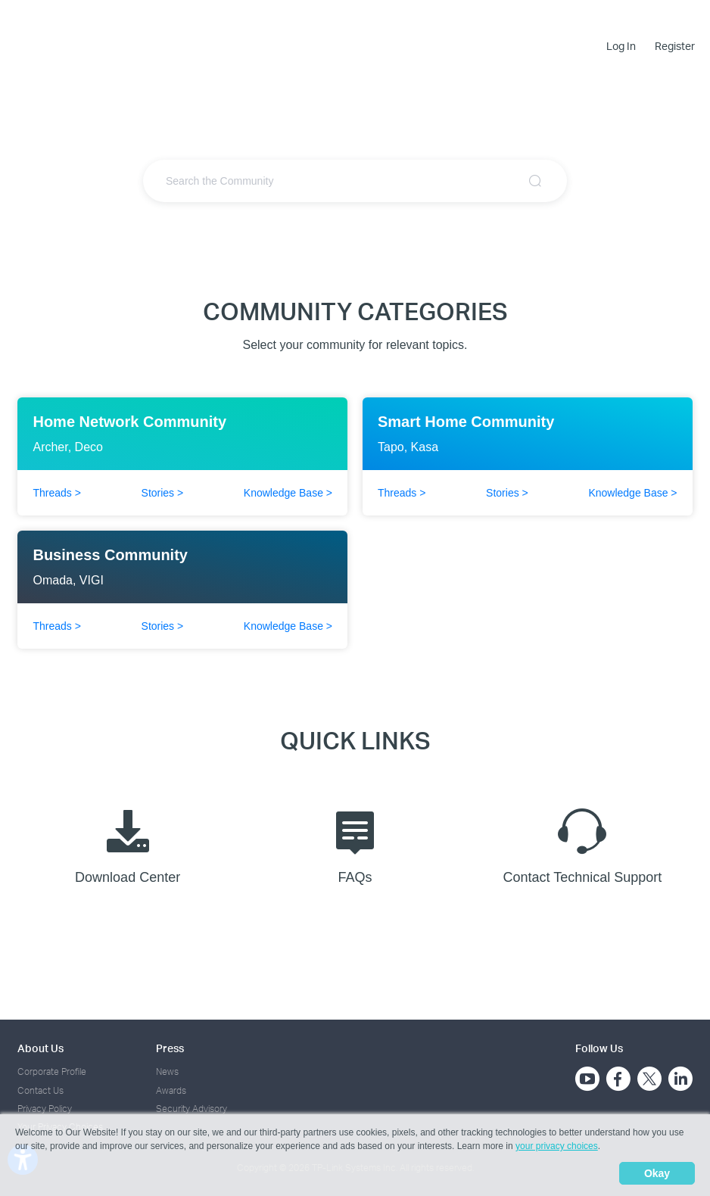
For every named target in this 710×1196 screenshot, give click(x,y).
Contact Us (40, 1090)
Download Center (127, 843)
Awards (171, 1090)
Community (397, 20)
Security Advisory (191, 1108)
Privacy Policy (44, 1108)
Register (675, 46)
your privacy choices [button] (556, 1146)
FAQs (355, 843)
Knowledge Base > (288, 493)
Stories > (163, 493)
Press (170, 1048)
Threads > (56, 493)
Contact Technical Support (582, 843)
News (167, 1071)
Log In (621, 46)
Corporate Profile (51, 1071)
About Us (40, 1048)
